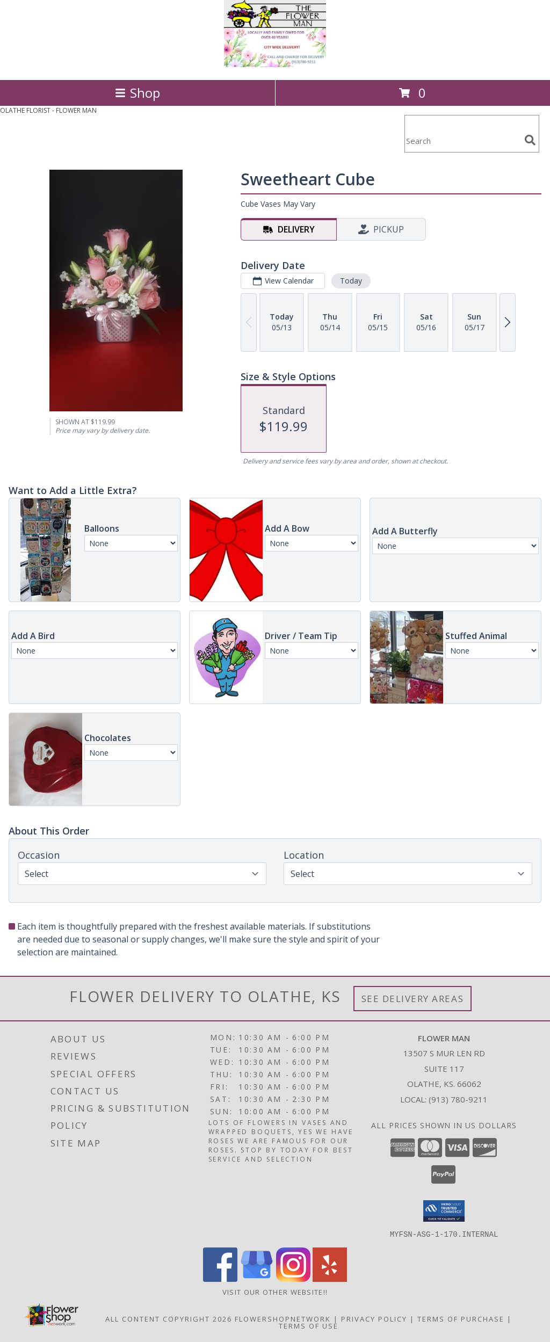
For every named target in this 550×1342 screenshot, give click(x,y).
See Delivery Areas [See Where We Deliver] (412, 998)
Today (351, 280)
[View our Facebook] (220, 1278)
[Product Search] (462, 140)
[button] (444, 1211)
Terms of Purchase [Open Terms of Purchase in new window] (460, 1318)
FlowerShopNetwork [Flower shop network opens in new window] (283, 1318)
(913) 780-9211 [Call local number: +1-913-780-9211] (458, 1099)
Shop (137, 92)
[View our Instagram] (293, 1278)
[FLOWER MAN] (274, 64)
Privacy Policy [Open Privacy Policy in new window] (374, 1318)
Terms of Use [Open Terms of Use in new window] (308, 1325)
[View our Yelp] (330, 1278)
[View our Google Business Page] (257, 1278)
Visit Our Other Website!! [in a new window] (275, 1291)
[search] (530, 140)
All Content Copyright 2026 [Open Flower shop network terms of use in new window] (168, 1318)
